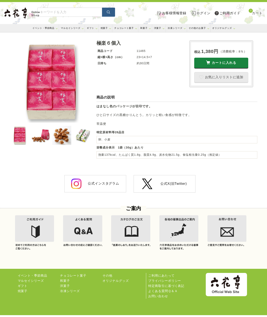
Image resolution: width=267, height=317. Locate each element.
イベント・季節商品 (43, 28)
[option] (51, 81)
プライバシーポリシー (164, 282)
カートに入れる (224, 62)
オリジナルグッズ (222, 28)
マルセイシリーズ (70, 28)
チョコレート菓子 (124, 28)
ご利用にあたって (161, 277)
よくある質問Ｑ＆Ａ (163, 293)
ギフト (90, 28)
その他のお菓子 (197, 28)
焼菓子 (104, 28)
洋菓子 (157, 28)
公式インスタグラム (95, 184)
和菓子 (144, 28)
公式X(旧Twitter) (164, 184)
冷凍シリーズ (175, 28)
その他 (107, 277)
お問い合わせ (158, 298)
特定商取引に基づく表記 (166, 287)
